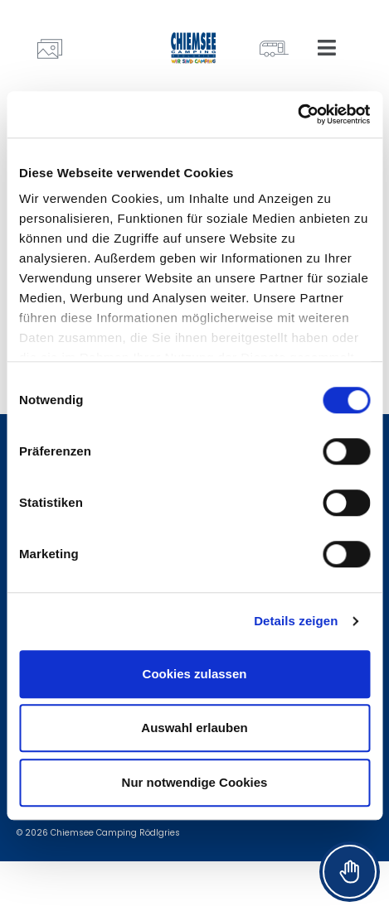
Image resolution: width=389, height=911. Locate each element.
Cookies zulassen (195, 674)
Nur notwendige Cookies (195, 782)
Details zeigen (296, 621)
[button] (326, 48)
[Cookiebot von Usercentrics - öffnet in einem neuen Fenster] (297, 114)
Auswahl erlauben (194, 728)
